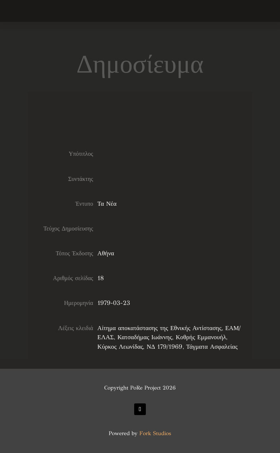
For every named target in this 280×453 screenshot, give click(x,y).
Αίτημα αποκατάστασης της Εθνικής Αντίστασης (159, 328)
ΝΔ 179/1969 (164, 347)
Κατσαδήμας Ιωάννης (144, 337)
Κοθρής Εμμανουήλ (201, 337)
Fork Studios (155, 433)
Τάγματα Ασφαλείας (212, 347)
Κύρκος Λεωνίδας (120, 347)
